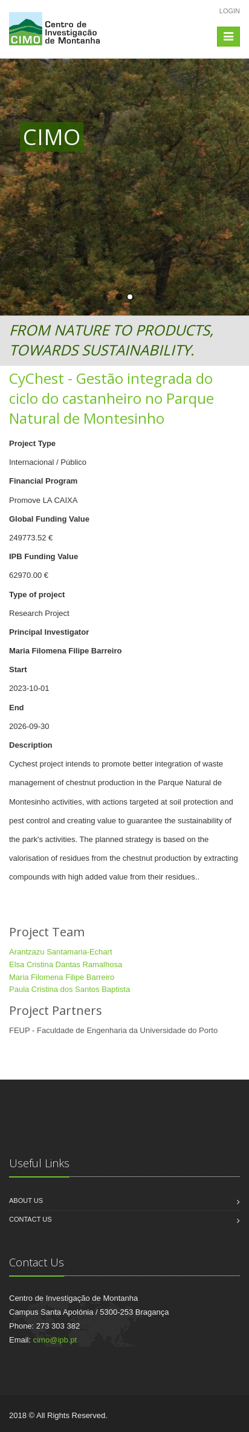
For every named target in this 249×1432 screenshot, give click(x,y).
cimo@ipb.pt (55, 1339)
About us (26, 1200)
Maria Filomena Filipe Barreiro (61, 977)
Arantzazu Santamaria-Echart (60, 951)
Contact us (30, 1219)
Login (229, 11)
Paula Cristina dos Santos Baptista (69, 989)
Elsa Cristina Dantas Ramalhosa (65, 964)
